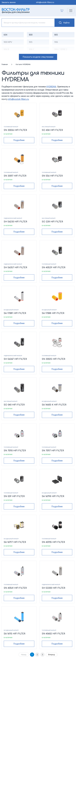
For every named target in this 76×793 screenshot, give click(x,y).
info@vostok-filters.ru (45, 2)
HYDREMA (51, 86)
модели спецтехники (38, 57)
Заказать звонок (9, 2)
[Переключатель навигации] (70, 10)
